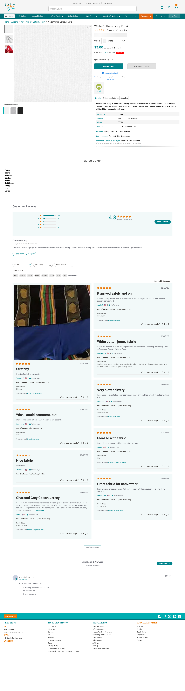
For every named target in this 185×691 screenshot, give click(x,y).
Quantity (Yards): (101, 60)
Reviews (51, 647)
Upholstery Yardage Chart (101, 644)
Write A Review (162, 231)
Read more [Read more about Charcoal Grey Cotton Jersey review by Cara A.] (40, 520)
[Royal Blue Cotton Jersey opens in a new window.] (34, 403)
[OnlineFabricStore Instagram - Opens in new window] (165, 627)
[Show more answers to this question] (30, 603)
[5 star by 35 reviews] (49, 225)
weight (22, 285)
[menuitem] (10, 16)
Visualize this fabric (110, 73)
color (15, 285)
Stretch (99, 91)
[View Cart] (176, 8)
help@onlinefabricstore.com (13, 648)
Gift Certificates (97, 639)
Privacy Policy (53, 656)
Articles (139, 639)
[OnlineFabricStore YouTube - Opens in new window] (170, 627)
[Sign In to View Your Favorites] (169, 8)
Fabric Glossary (97, 647)
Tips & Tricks (141, 642)
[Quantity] (117, 59)
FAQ (49, 644)
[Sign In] (162, 8)
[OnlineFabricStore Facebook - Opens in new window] (160, 627)
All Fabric (22, 16)
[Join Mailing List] (10, 626)
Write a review (121, 30)
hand (58, 285)
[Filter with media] (43, 275)
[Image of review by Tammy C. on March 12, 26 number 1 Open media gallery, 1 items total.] (52, 332)
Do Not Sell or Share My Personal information (64, 661)
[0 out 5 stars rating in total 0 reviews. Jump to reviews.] (104, 30)
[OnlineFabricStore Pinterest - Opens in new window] (175, 627)
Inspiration (141, 644)
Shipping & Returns (110, 98)
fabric (30, 285)
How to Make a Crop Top (94, 198)
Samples (124, 98)
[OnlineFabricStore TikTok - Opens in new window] (179, 627)
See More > (141, 650)
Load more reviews (92, 557)
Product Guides (142, 647)
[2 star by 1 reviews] (49, 234)
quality (44, 285)
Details (98, 98)
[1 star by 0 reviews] (49, 237)
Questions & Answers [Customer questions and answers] (92, 571)
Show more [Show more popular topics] (72, 285)
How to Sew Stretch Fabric (68, 198)
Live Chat (88, 3)
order (37, 285)
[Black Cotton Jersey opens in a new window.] (114, 330)
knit (64, 285)
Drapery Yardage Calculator (102, 642)
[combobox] (22, 275)
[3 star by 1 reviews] (49, 231)
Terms (50, 653)
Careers (51, 642)
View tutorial (110, 79)
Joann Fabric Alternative (56, 658)
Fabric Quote (97, 650)
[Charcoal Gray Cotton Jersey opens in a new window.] (117, 472)
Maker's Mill (174, 16)
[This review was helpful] (81, 407)
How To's (140, 636)
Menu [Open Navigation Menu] (10, 16)
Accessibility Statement (100, 658)
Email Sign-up (107, 3)
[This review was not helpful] (85, 407)
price (52, 285)
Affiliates (95, 653)
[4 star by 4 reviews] (49, 228)
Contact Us (96, 3)
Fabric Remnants (98, 636)
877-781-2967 (77, 3)
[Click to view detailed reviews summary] (24, 264)
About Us (51, 639)
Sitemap (95, 656)
